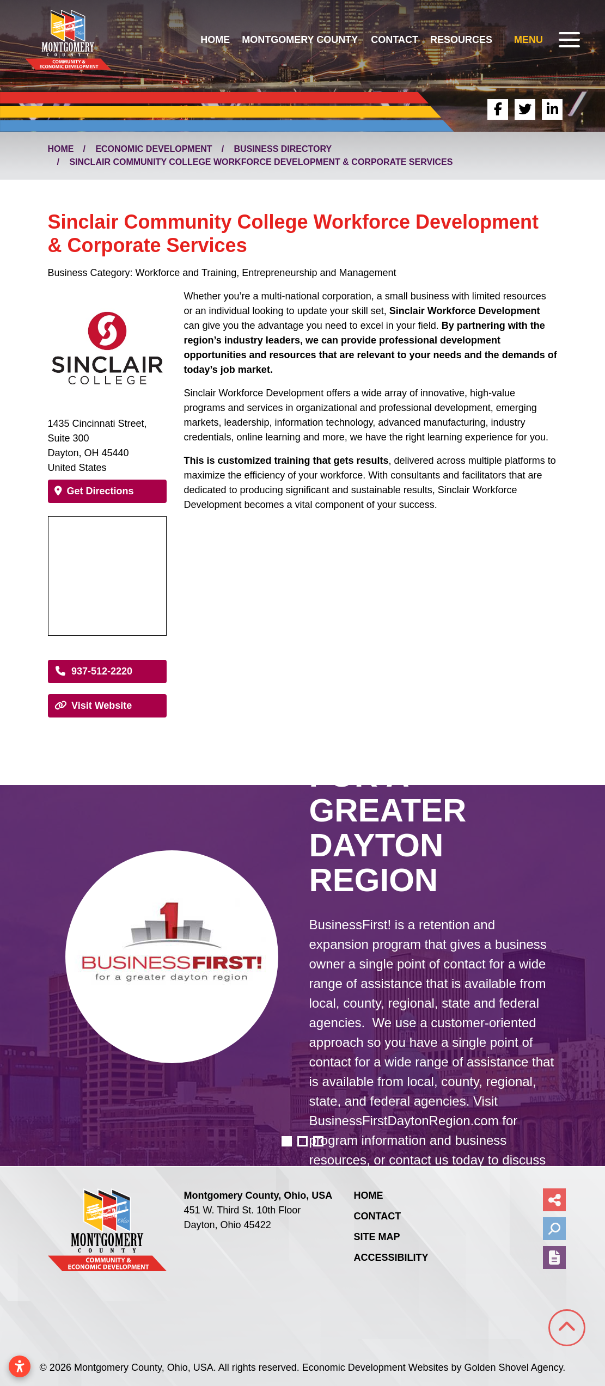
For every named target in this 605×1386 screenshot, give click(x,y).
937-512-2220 (93, 671)
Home (215, 39)
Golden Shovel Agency (514, 1367)
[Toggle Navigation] (547, 39)
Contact (394, 39)
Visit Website (93, 705)
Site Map (376, 1236)
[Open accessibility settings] (19, 1366)
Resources (461, 39)
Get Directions (94, 491)
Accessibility (390, 1257)
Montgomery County (300, 39)
